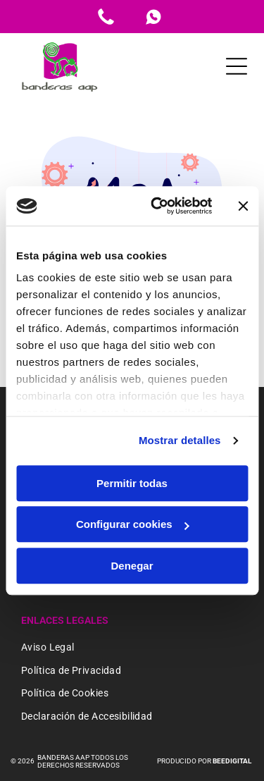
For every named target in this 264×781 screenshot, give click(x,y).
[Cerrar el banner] (243, 206)
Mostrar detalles (180, 440)
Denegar (132, 566)
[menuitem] (132, 648)
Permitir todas (132, 483)
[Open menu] (236, 66)
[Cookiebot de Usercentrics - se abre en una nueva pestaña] (157, 206)
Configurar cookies (132, 524)
